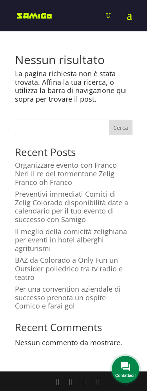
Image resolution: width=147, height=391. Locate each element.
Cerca (120, 127)
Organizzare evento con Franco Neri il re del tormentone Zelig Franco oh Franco (66, 173)
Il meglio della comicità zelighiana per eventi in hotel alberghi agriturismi (71, 240)
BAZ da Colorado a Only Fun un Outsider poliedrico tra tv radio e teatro (69, 268)
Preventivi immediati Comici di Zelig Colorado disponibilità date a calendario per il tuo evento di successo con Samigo (71, 206)
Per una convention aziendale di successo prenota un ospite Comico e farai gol (68, 297)
